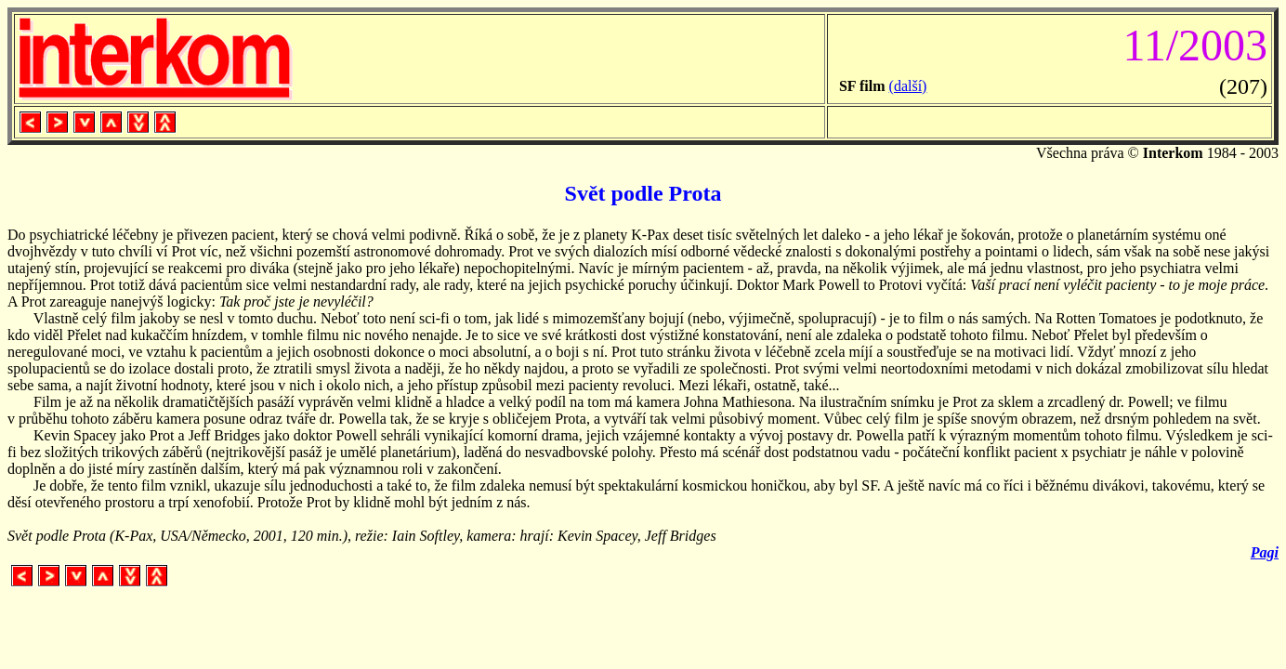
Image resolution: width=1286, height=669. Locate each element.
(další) (908, 86)
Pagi (1265, 552)
